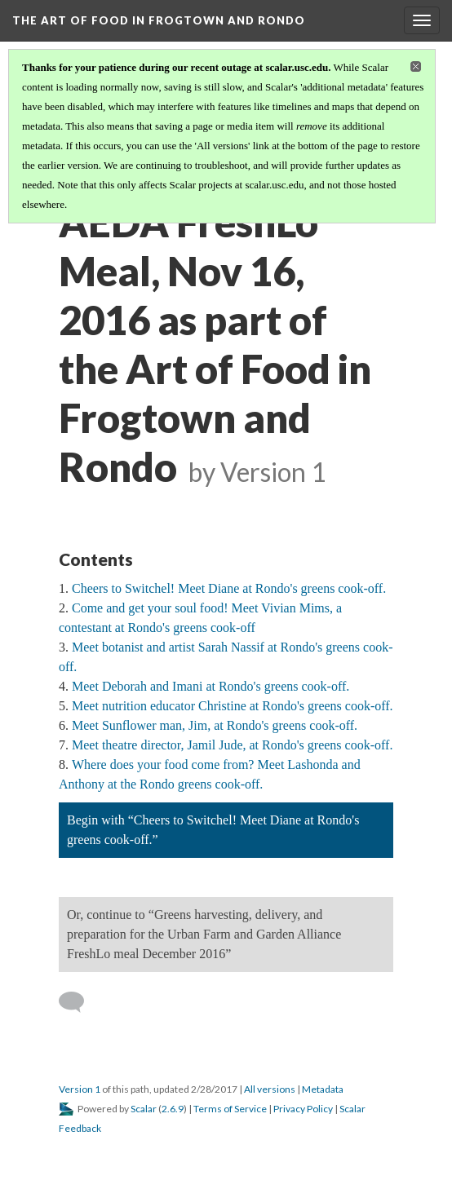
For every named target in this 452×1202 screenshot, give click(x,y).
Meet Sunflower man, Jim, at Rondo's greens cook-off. (214, 725)
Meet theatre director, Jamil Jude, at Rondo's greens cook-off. (232, 745)
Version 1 (79, 1089)
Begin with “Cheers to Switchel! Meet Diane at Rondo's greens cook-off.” (213, 829)
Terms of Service (230, 1109)
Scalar (144, 1109)
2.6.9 (173, 1109)
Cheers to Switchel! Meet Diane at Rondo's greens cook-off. (229, 588)
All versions (269, 1089)
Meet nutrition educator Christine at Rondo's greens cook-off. (232, 706)
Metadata (322, 1089)
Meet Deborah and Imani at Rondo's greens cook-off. (210, 686)
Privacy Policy (303, 1109)
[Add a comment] (79, 1002)
